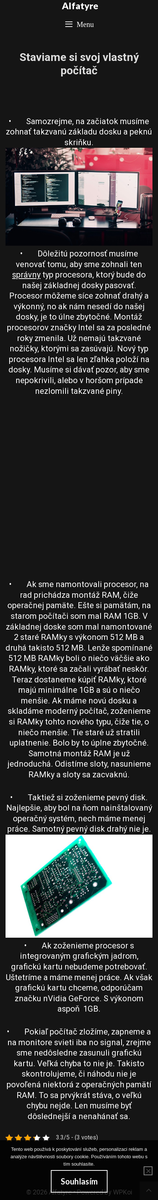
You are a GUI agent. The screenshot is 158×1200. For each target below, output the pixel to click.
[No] (148, 1170)
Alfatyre (80, 5)
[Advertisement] (79, 488)
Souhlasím (79, 1181)
